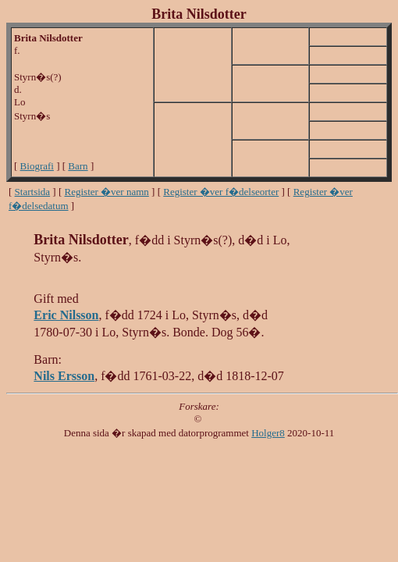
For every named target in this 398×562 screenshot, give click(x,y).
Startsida (33, 191)
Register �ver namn (107, 191)
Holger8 (268, 433)
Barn (77, 166)
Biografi (37, 166)
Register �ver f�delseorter (221, 191)
